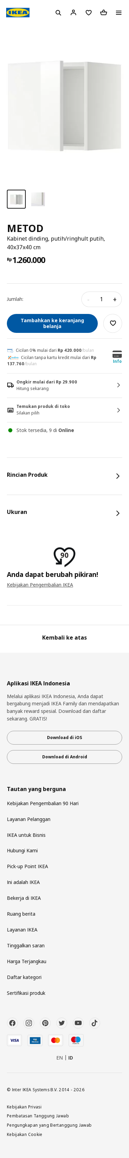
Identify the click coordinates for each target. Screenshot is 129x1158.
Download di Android (64, 757)
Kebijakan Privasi (24, 1106)
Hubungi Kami (22, 850)
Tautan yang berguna (36, 789)
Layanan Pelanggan (28, 819)
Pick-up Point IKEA (27, 866)
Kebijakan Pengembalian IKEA (40, 584)
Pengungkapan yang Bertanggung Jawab (49, 1125)
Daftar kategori (24, 977)
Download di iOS (64, 737)
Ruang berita (21, 913)
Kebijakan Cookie (25, 1134)
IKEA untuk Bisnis (26, 835)
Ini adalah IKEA (23, 882)
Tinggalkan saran (26, 945)
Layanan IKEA (22, 929)
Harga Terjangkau (26, 961)
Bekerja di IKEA (24, 898)
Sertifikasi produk (26, 993)
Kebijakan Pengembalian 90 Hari (43, 803)
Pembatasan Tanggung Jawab (38, 1115)
